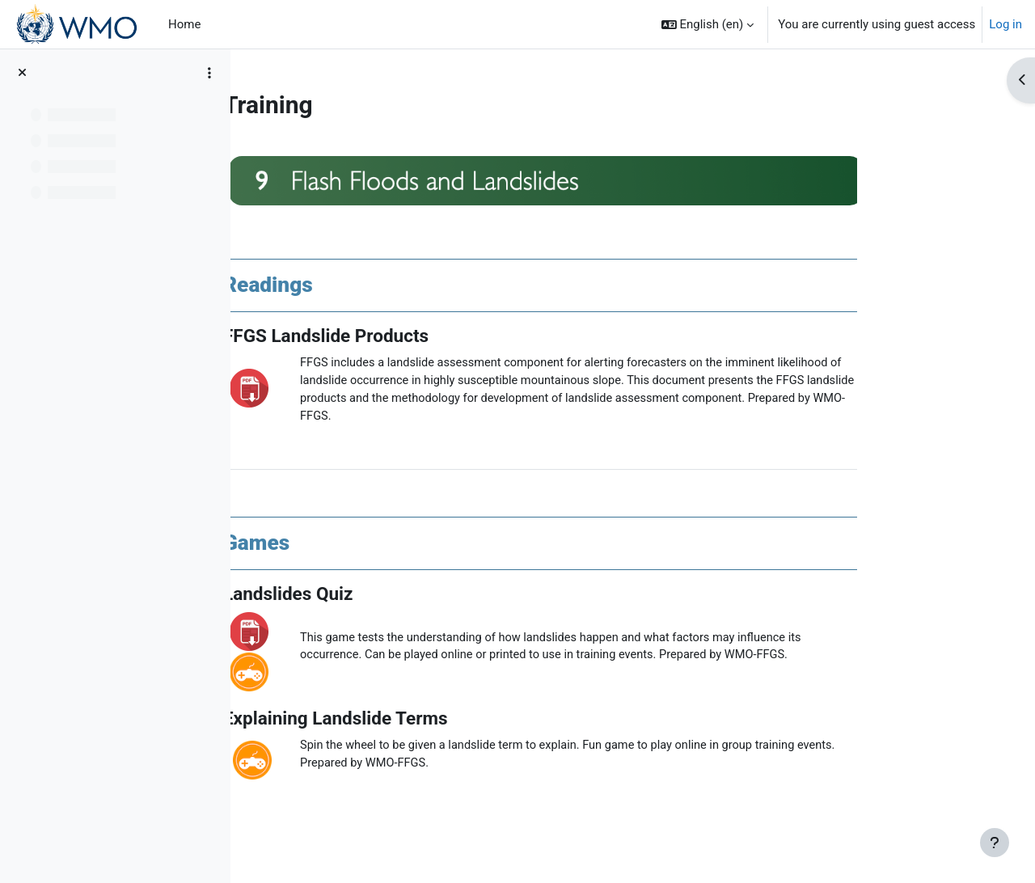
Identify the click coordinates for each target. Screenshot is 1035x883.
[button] (708, 24)
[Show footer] (994, 842)
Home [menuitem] (184, 24)
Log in (1005, 24)
